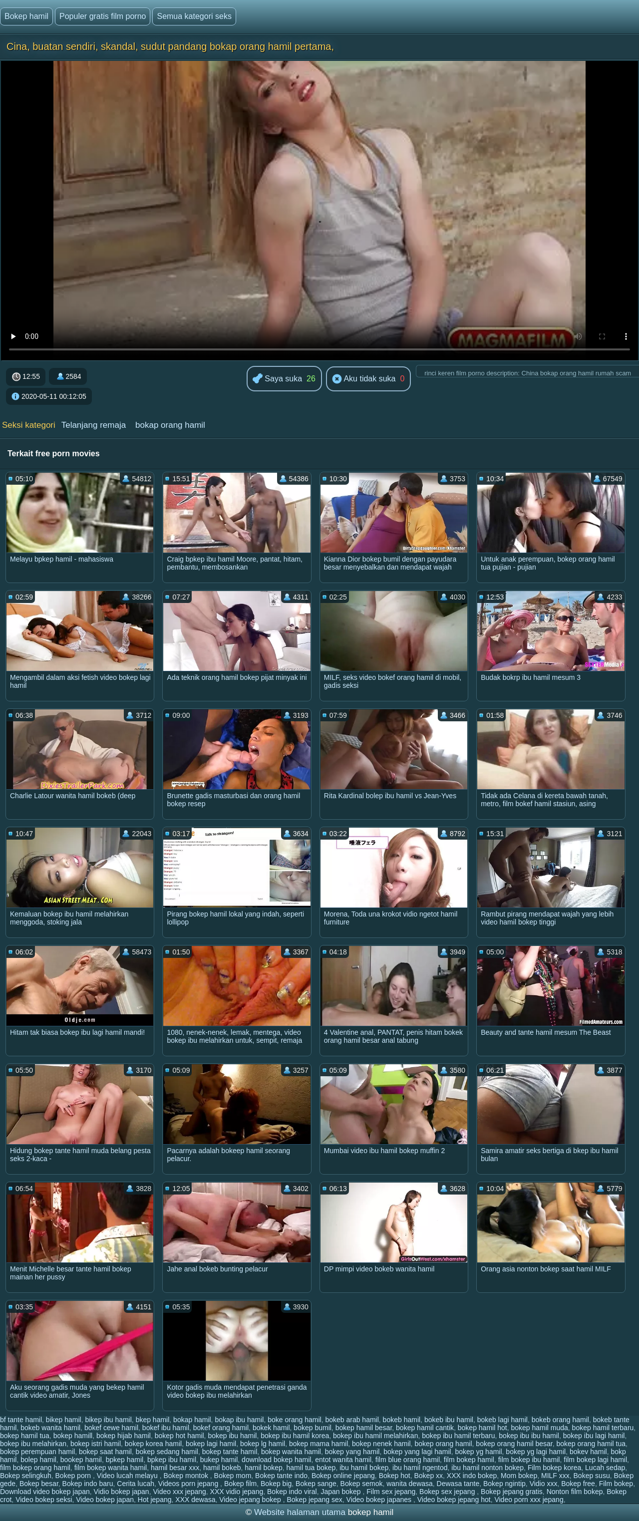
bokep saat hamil (105, 1452)
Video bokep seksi (43, 1500)
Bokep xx (428, 1476)
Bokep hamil (26, 16)
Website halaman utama (299, 1512)
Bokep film (240, 1484)
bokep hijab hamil (123, 1436)
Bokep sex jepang (448, 1492)
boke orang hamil (294, 1420)
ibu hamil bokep (363, 1468)
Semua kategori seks (194, 16)
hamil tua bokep (311, 1468)
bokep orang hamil (443, 1444)
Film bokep (616, 1484)
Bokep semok (361, 1484)
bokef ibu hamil (165, 1428)
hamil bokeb (222, 1468)
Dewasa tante (458, 1484)
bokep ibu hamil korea (295, 1436)
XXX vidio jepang (237, 1492)
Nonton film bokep (575, 1492)
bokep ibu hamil (232, 1436)
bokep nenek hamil (381, 1444)
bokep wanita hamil (291, 1452)
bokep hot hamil (179, 1436)
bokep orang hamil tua (591, 1444)
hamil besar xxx (175, 1468)
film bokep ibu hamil (529, 1460)
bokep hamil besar (363, 1428)
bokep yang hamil (352, 1452)
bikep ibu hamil (108, 1420)
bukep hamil (219, 1460)
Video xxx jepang (179, 1492)
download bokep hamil (276, 1460)
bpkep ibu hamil (171, 1460)
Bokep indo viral (292, 1492)
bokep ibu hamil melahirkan (375, 1436)
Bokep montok (186, 1476)
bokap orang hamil (170, 425)
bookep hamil (81, 1460)
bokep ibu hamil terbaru (458, 1436)
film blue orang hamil (407, 1460)
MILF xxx (555, 1476)
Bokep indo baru (87, 1484)
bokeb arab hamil (351, 1420)
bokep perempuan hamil (37, 1452)
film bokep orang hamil (35, 1468)
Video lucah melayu (128, 1476)
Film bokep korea (554, 1468)
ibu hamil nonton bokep (487, 1468)
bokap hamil (192, 1420)
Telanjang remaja (93, 425)
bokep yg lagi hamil (536, 1452)
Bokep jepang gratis (512, 1492)
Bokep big (276, 1484)
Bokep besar (38, 1484)
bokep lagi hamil (211, 1444)
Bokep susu (592, 1476)
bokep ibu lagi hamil (594, 1436)
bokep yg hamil (478, 1452)
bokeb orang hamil (560, 1420)
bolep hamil (38, 1460)
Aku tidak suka (364, 379)
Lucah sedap (605, 1468)
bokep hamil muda (539, 1428)
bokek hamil (271, 1428)
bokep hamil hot (482, 1428)
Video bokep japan (105, 1500)
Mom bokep (519, 1476)
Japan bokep (341, 1492)
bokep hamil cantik (425, 1428)
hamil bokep (264, 1468)
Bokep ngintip (504, 1484)
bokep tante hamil (230, 1452)
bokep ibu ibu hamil (529, 1436)
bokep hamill (73, 1436)
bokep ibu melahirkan (33, 1444)
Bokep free (578, 1484)
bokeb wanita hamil (50, 1428)
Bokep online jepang (343, 1476)
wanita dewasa (409, 1484)
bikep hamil (63, 1420)
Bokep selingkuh (25, 1476)
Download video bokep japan (45, 1492)
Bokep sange (316, 1484)
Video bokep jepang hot (454, 1500)
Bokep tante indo (281, 1476)
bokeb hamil (402, 1420)
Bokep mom (233, 1476)
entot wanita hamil (343, 1460)
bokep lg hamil (262, 1444)
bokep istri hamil (95, 1444)
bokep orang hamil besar (514, 1444)
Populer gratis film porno (102, 16)
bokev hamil (588, 1452)
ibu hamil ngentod (420, 1468)
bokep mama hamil (318, 1444)
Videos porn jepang (189, 1484)
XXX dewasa (195, 1500)
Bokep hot (394, 1476)
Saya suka (277, 379)
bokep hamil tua (24, 1436)
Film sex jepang (390, 1492)
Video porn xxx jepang (528, 1500)
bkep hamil (153, 1420)
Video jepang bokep (251, 1500)
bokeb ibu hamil (448, 1420)
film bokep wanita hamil (110, 1468)
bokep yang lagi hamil (417, 1452)
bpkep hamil (125, 1460)
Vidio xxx (544, 1484)
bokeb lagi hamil (502, 1420)
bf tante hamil (21, 1420)
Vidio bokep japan (121, 1492)
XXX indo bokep (472, 1476)
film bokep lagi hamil (595, 1460)
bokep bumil (312, 1428)
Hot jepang (155, 1500)
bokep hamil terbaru (603, 1428)
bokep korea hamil (153, 1444)
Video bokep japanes (379, 1500)
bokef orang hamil (221, 1428)
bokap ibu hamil (239, 1420)
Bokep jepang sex (314, 1500)
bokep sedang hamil (167, 1452)
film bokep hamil (469, 1460)
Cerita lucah (135, 1484)
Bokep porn (74, 1476)
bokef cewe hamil (111, 1428)
